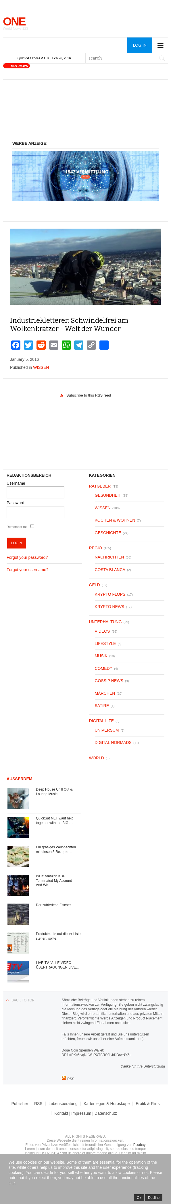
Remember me (17, 526)
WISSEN (41, 367)
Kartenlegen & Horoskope (107, 1103)
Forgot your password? (27, 557)
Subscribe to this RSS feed (88, 395)
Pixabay (139, 1145)
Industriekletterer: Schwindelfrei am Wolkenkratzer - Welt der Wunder (69, 324)
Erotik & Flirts (148, 1103)
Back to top (22, 1000)
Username (16, 483)
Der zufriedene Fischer (53, 905)
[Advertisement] (85, 113)
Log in (140, 45)
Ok (139, 1198)
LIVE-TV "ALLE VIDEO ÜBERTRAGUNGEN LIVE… (57, 965)
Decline (154, 1198)
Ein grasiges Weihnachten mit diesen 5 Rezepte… (56, 849)
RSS (38, 1103)
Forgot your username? (28, 569)
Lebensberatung (63, 1103)
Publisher (19, 1103)
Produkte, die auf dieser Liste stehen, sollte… (58, 936)
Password (15, 502)
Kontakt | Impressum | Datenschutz (85, 1113)
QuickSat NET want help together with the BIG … (55, 820)
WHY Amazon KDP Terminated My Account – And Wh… (55, 880)
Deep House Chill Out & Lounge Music (54, 791)
